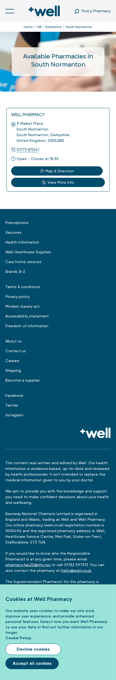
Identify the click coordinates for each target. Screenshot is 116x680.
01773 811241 (28, 149)
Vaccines (13, 232)
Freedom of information (26, 326)
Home (28, 27)
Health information (22, 242)
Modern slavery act (22, 306)
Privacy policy (17, 296)
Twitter (11, 405)
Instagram (14, 415)
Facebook (14, 395)
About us (13, 341)
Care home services (23, 262)
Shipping (13, 370)
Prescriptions (17, 222)
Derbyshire (53, 27)
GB (39, 27)
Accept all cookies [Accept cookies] (32, 663)
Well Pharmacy (28, 114)
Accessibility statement (27, 316)
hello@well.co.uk (76, 570)
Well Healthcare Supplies (28, 252)
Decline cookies (33, 649)
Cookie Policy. (18, 638)
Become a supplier (22, 380)
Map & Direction (57, 171)
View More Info (58, 182)
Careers (12, 360)
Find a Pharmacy (96, 11)
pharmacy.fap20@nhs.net (28, 565)
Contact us (15, 351)
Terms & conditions (22, 287)
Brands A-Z (15, 271)
